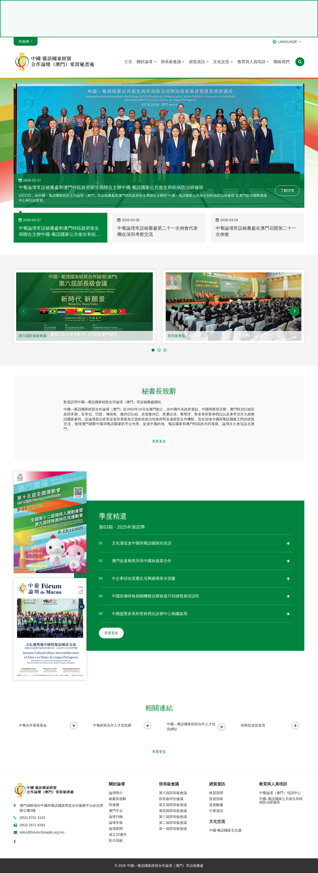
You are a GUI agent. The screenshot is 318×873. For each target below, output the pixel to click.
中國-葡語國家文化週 (225, 830)
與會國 (114, 805)
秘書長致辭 (117, 799)
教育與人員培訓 (253, 62)
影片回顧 (116, 840)
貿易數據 (216, 805)
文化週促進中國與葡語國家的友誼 (141, 543)
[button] (24, 311)
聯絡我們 (281, 62)
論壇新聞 (116, 829)
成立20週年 (118, 835)
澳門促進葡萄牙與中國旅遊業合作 (141, 561)
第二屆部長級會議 (173, 823)
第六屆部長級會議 (32, 336)
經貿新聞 (216, 793)
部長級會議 (172, 62)
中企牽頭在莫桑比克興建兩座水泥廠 (143, 578)
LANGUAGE (287, 42)
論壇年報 (116, 823)
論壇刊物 (116, 817)
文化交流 (223, 62)
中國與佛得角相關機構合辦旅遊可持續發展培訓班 (155, 596)
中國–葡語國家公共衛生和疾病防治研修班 (281, 800)
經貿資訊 (198, 62)
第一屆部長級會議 (173, 829)
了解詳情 (287, 190)
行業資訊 (216, 811)
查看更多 (159, 441)
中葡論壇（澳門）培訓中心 (280, 793)
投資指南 (216, 799)
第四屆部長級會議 (173, 811)
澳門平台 (116, 811)
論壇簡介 (116, 793)
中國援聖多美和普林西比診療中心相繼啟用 (149, 614)
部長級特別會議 (171, 799)
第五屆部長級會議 (173, 805)
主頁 (128, 62)
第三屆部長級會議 (173, 817)
